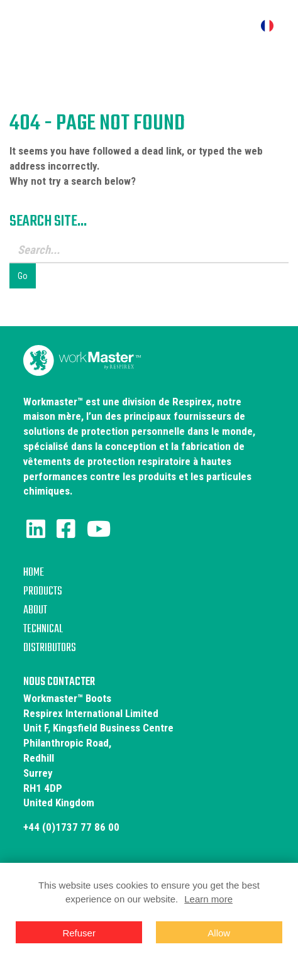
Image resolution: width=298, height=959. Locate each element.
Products (42, 592)
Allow (218, 933)
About (35, 610)
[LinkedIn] (35, 529)
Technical (43, 629)
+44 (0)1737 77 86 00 (71, 827)
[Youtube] (99, 529)
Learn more (208, 899)
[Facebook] (66, 529)
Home (33, 573)
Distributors (49, 648)
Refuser (79, 933)
